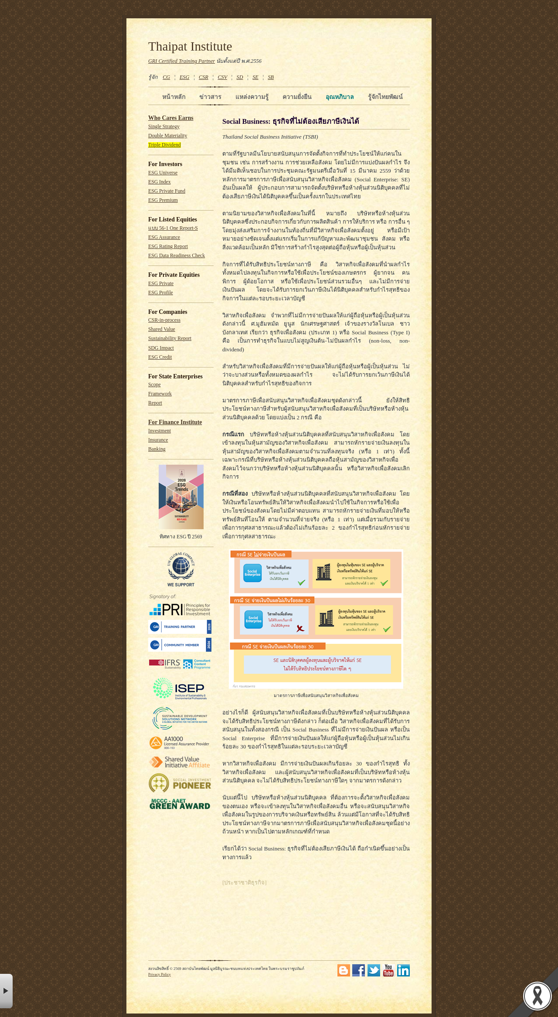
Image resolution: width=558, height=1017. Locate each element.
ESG (184, 77)
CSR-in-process (164, 320)
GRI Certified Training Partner (181, 61)
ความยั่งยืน (297, 96)
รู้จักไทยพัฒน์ (385, 96)
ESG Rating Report (168, 246)
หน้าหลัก (173, 96)
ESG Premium (163, 200)
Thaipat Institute (190, 46)
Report (155, 403)
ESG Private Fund (166, 191)
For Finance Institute (175, 422)
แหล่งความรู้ (252, 96)
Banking (157, 449)
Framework (160, 394)
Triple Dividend (164, 145)
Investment (159, 431)
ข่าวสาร (210, 96)
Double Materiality (167, 136)
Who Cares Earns (171, 118)
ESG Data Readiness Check (176, 256)
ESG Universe (162, 173)
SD (240, 77)
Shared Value (161, 329)
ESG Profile (160, 293)
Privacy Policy (159, 974)
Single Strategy (164, 126)
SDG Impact (161, 348)
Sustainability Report (169, 338)
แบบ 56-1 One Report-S (173, 228)
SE (255, 77)
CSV (222, 77)
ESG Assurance (164, 237)
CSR (203, 77)
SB (271, 77)
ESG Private (161, 283)
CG (166, 77)
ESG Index (159, 182)
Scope (154, 385)
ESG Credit (160, 357)
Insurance (158, 440)
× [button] (6, 991)
